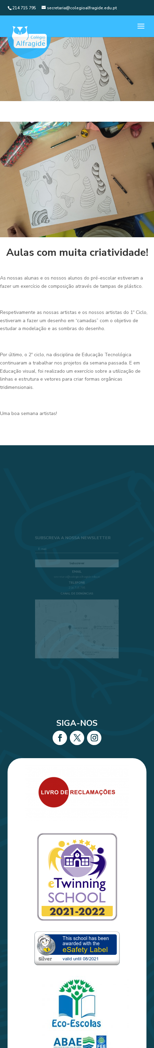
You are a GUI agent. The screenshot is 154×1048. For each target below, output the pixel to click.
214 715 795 (77, 588)
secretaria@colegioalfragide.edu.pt (77, 579)
